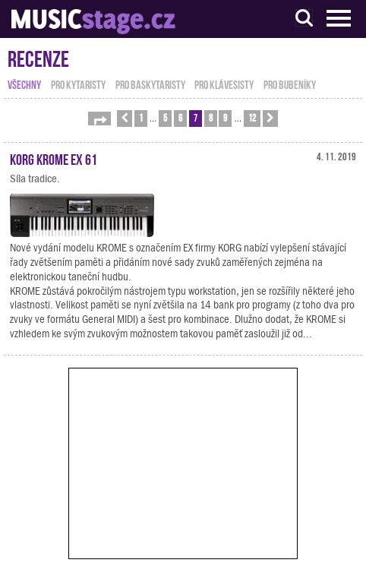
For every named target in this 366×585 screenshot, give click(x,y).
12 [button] (252, 117)
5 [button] (165, 117)
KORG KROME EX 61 (53, 158)
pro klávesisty (224, 83)
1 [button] (141, 117)
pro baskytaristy (150, 83)
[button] (99, 118)
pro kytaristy (78, 83)
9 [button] (225, 117)
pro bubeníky (289, 83)
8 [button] (211, 117)
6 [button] (180, 117)
